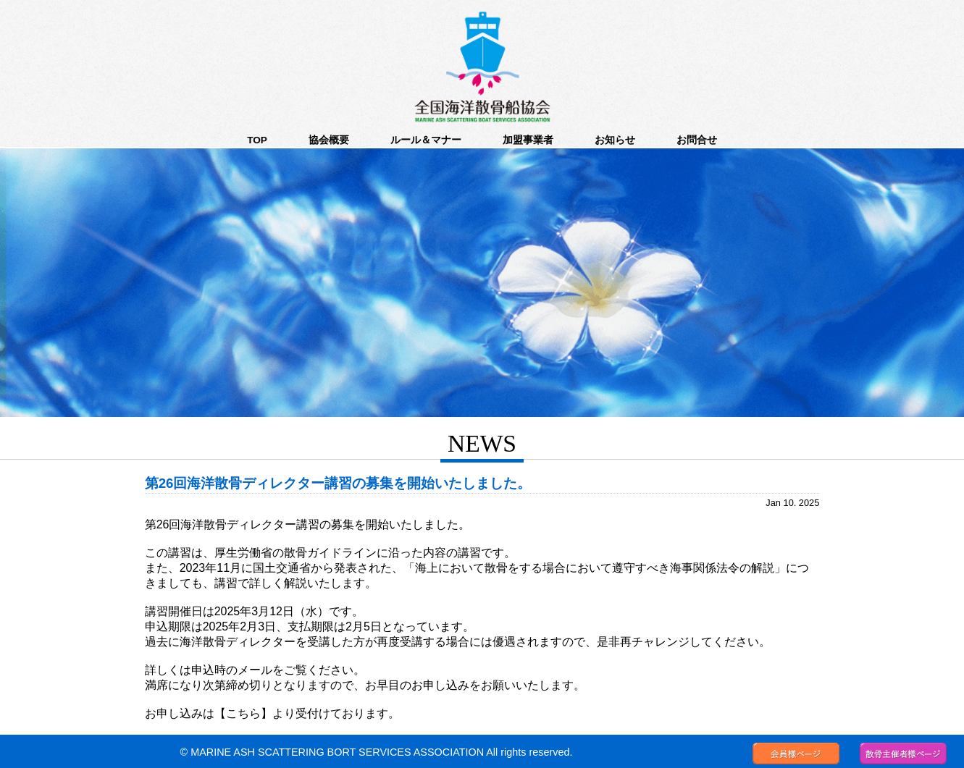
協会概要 (329, 140)
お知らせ (615, 140)
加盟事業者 (528, 140)
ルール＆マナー (425, 140)
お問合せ (696, 140)
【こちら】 (243, 713)
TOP (257, 140)
